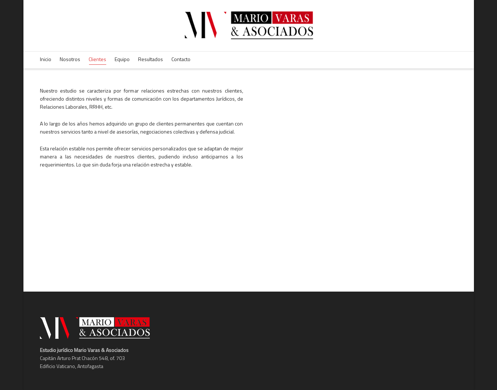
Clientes (97, 60)
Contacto (180, 59)
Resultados (150, 59)
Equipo (122, 59)
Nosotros (70, 59)
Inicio (45, 59)
